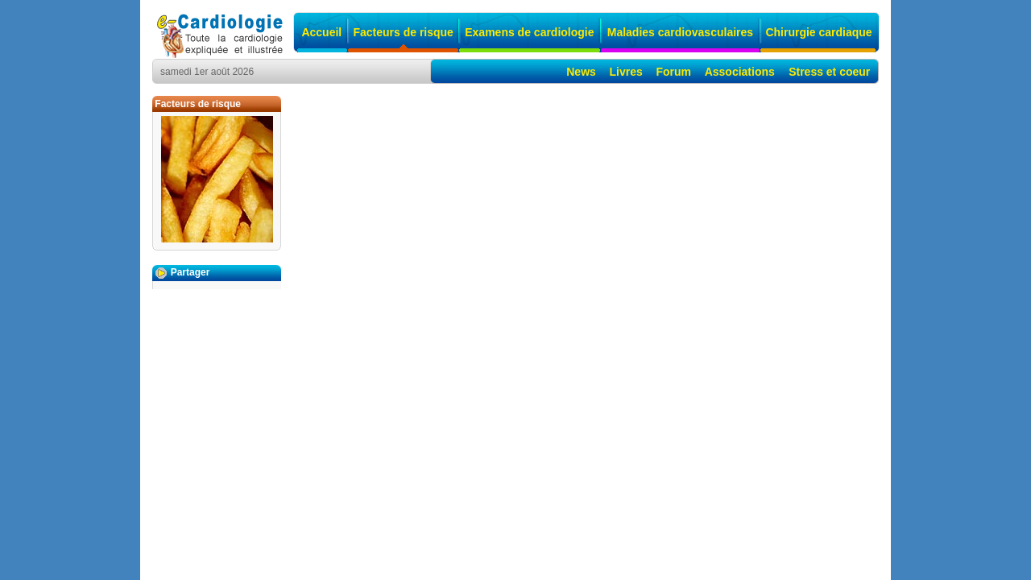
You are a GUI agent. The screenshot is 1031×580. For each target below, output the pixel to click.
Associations (740, 71)
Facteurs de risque (403, 32)
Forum (673, 71)
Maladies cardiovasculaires (680, 32)
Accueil (321, 32)
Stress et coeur (829, 71)
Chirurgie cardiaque (818, 32)
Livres (626, 71)
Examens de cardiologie (529, 32)
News (581, 71)
